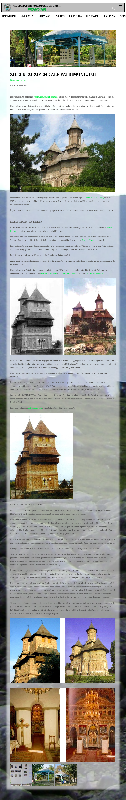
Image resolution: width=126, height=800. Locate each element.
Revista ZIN (109, 16)
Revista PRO (92, 16)
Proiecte (60, 16)
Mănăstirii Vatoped (95, 273)
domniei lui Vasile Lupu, (93, 197)
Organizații (45, 16)
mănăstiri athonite (49, 273)
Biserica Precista (89, 240)
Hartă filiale (9, 16)
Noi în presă (75, 16)
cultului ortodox (35, 408)
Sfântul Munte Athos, (69, 273)
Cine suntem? (27, 16)
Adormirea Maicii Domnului (46, 97)
